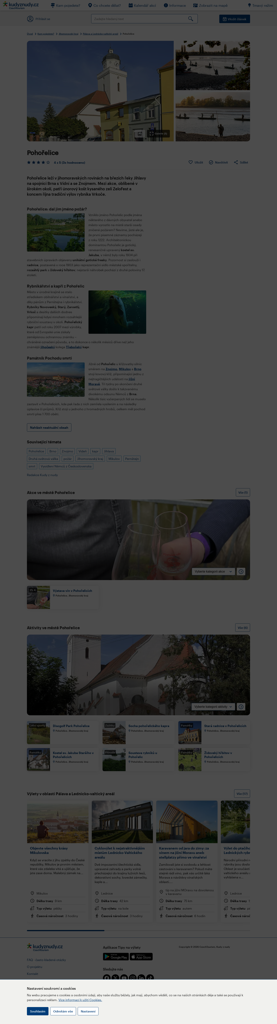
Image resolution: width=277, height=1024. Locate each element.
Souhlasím (37, 1011)
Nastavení (88, 1011)
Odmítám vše (63, 1011)
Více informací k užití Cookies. (80, 1000)
